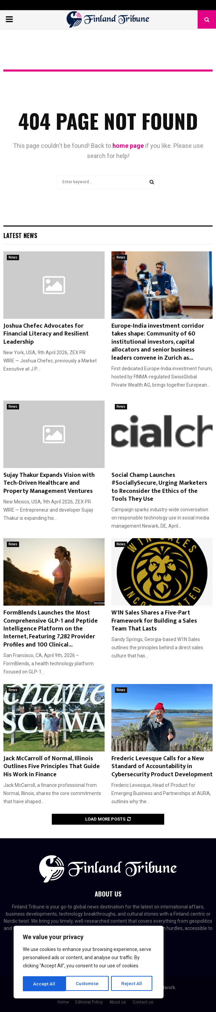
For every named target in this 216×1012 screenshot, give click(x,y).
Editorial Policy (89, 1002)
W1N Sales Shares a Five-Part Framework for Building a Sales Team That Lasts (154, 621)
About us (117, 1002)
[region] (89, 962)
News (13, 257)
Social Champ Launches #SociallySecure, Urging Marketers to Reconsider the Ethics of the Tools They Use (159, 487)
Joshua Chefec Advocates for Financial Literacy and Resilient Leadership (46, 334)
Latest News (20, 235)
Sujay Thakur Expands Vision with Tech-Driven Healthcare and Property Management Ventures (49, 483)
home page (128, 145)
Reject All (89, 983)
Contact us (143, 1002)
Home (63, 1002)
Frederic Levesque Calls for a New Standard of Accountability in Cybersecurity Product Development (162, 766)
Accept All (133, 983)
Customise (45, 983)
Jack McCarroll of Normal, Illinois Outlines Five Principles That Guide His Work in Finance (51, 766)
